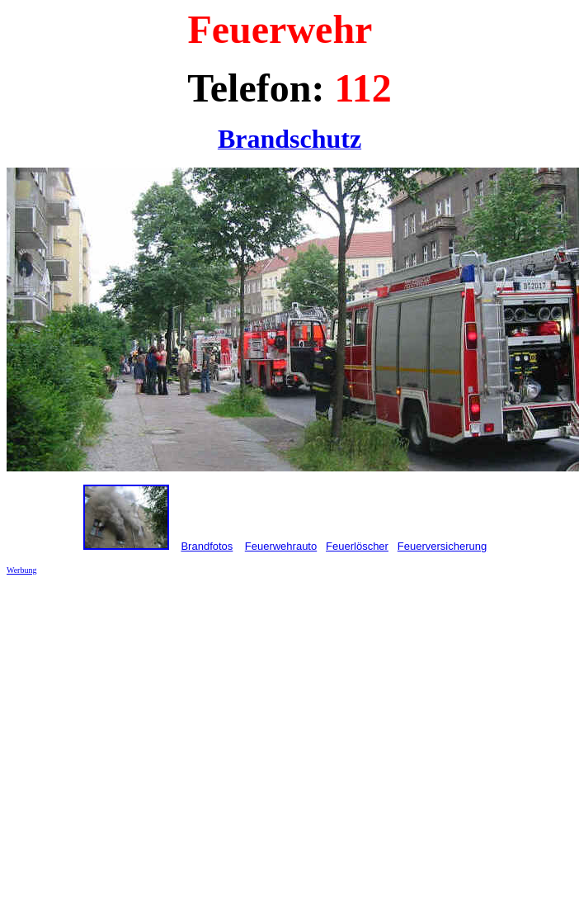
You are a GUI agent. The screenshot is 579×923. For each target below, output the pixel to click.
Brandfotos (207, 546)
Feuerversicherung (442, 546)
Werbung (21, 570)
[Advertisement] (154, 742)
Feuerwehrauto (281, 546)
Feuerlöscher (357, 546)
